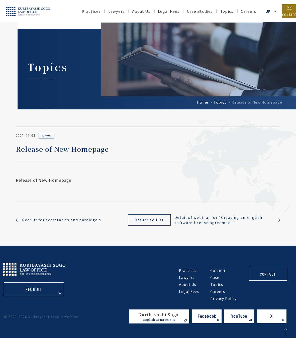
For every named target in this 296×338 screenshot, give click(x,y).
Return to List (149, 219)
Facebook (207, 316)
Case (214, 277)
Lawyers (108, 11)
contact (268, 274)
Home (202, 102)
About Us (133, 11)
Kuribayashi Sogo (158, 316)
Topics (220, 102)
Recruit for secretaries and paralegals (61, 219)
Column (217, 270)
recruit (33, 290)
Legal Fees (160, 11)
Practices (82, 11)
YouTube (239, 316)
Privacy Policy (223, 298)
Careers (240, 11)
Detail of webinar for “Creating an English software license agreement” (218, 220)
